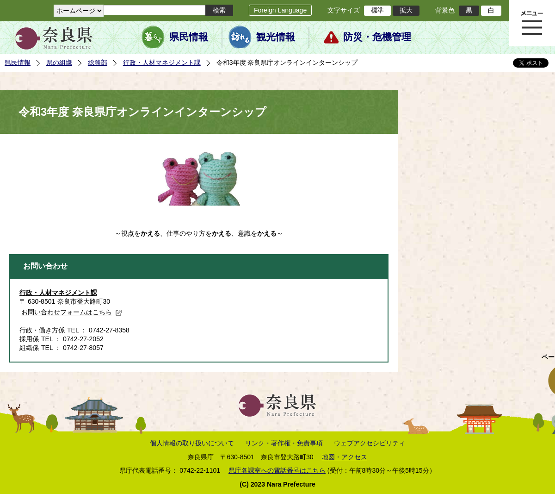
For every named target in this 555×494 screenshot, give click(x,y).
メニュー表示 (532, 23)
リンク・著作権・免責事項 (284, 443)
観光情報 (275, 37)
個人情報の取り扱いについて (192, 443)
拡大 (406, 10)
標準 (377, 10)
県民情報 (188, 37)
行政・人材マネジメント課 (162, 62)
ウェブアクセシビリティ (369, 443)
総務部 (97, 62)
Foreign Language (280, 10)
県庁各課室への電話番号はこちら (277, 470)
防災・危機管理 (377, 37)
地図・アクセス (344, 457)
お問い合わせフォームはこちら (71, 312)
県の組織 (59, 62)
